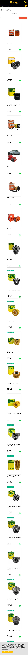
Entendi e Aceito (7, 651)
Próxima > (16, 583)
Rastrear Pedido (7, 612)
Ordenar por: (9, 15)
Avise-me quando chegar (19, 577)
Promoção (3, 177)
